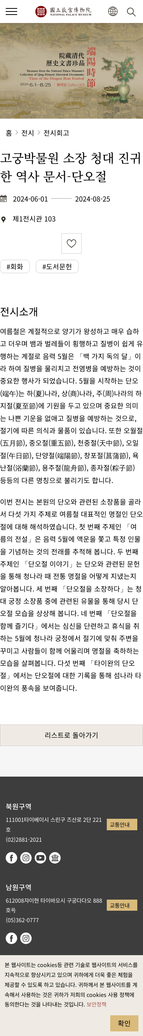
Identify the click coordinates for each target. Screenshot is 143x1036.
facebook (11, 858)
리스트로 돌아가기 (71, 735)
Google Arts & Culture (55, 858)
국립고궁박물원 (63, 11)
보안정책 (96, 1004)
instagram (26, 858)
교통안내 (120, 824)
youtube (40, 858)
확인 (124, 1023)
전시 (27, 133)
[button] (11, 11)
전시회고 (56, 133)
